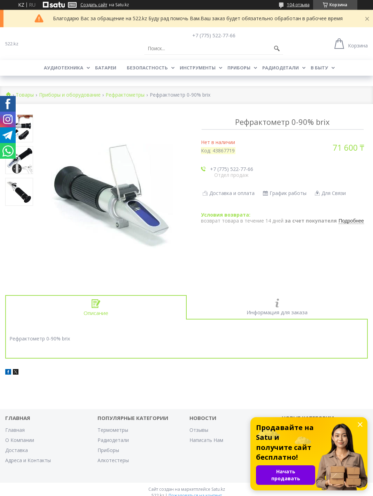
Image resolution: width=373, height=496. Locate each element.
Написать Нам (206, 440)
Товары (25, 95)
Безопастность (147, 68)
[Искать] (277, 48)
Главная (15, 430)
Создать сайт (93, 4)
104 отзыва (298, 5)
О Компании (19, 440)
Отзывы (198, 430)
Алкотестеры (113, 460)
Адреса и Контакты (28, 460)
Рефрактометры (125, 95)
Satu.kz (218, 489)
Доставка (16, 450)
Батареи (105, 68)
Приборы (238, 68)
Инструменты (198, 68)
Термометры (113, 430)
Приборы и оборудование (70, 95)
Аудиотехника (63, 68)
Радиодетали (280, 68)
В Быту (319, 68)
